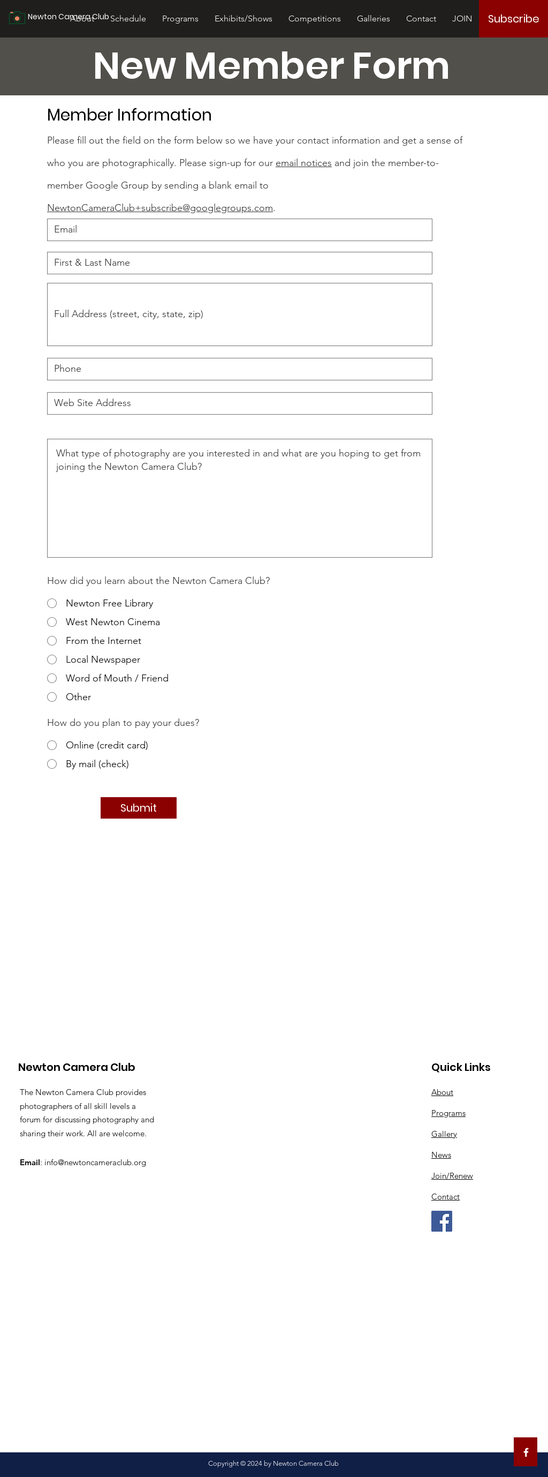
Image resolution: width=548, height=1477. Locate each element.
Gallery (444, 1134)
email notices (304, 163)
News (441, 1155)
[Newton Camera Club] (80, 17)
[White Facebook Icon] (526, 1452)
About (442, 1092)
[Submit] (139, 808)
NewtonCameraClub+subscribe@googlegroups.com (160, 208)
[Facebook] (441, 1221)
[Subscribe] (513, 19)
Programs (448, 1113)
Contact (445, 1196)
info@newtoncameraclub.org (95, 1162)
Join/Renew (452, 1176)
